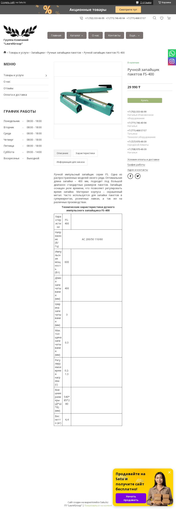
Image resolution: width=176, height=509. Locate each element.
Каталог (75, 35)
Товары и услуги (19, 52)
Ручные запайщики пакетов (64, 52)
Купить (144, 100)
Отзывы (8, 88)
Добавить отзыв (161, 18)
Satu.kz (104, 502)
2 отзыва (145, 2)
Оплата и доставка (15, 94)
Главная (56, 35)
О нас (95, 35)
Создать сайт (8, 2)
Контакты (114, 35)
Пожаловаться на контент (98, 505)
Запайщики (38, 52)
